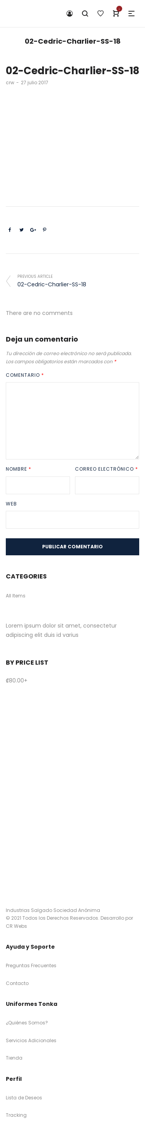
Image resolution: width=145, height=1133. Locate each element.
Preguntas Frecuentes (31, 965)
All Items (16, 595)
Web (11, 503)
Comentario (25, 375)
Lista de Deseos (24, 1097)
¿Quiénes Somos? (27, 1022)
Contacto (17, 983)
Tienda (14, 1058)
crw (10, 82)
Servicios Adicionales (31, 1040)
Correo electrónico (106, 469)
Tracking (16, 1115)
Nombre (18, 469)
